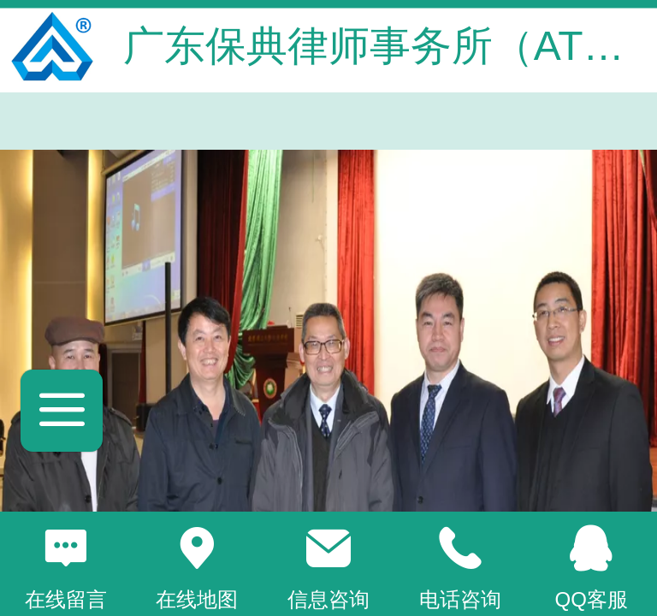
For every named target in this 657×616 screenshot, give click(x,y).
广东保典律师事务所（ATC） (388, 45)
